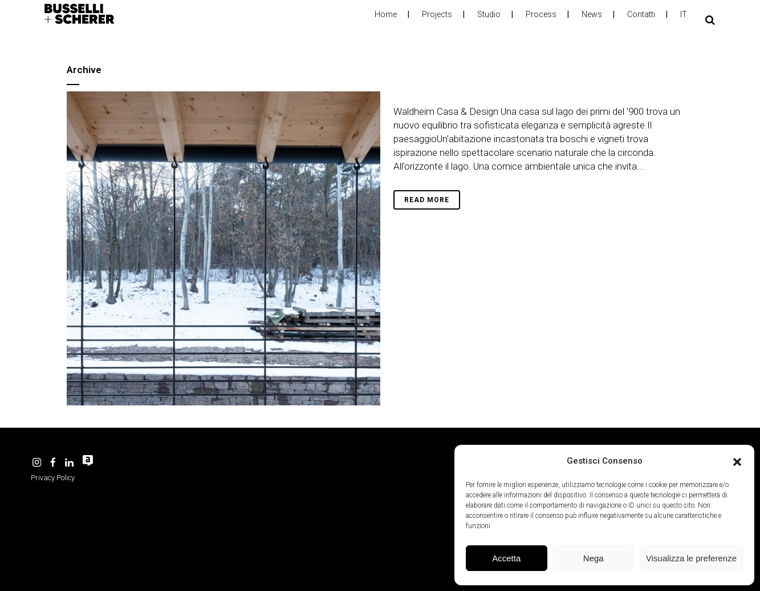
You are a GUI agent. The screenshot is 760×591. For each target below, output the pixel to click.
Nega (593, 558)
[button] (737, 461)
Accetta (506, 558)
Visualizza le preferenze (691, 558)
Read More (426, 200)
